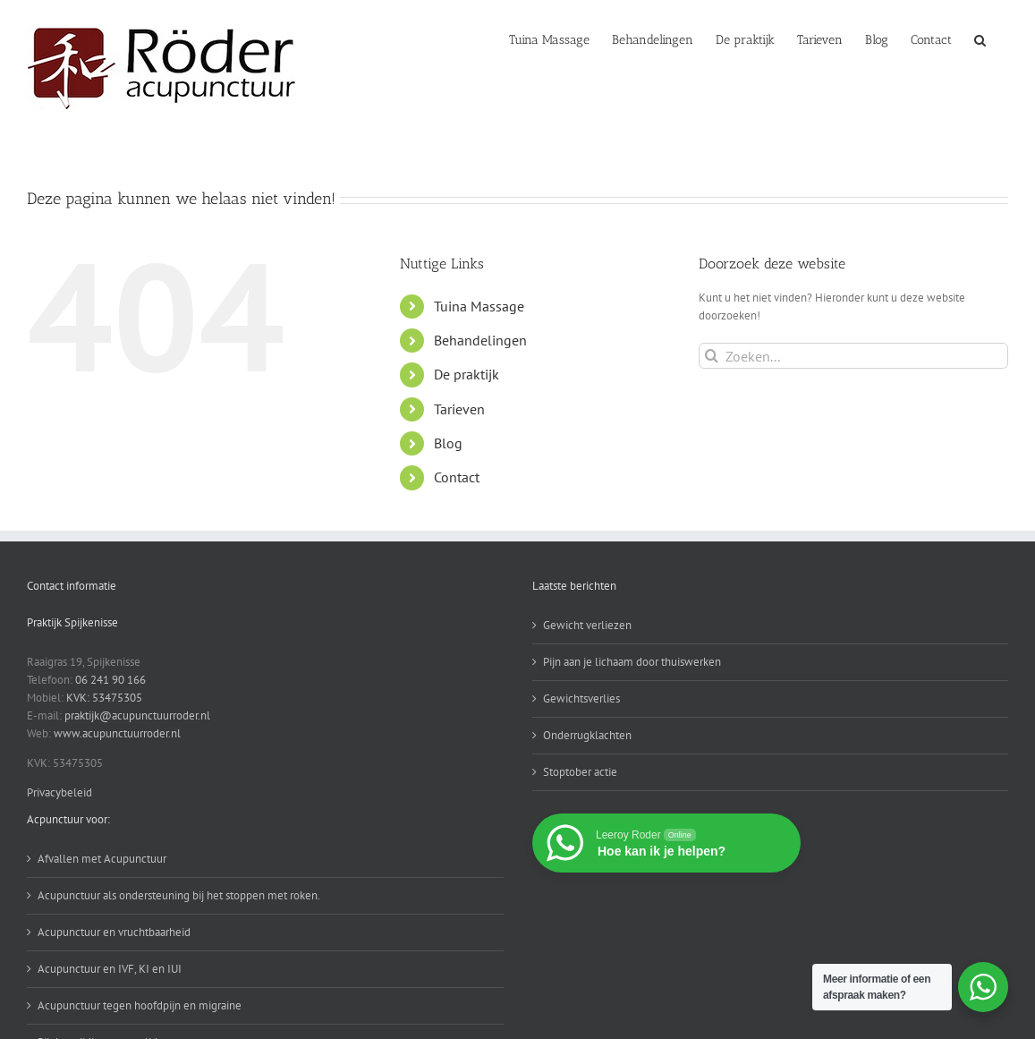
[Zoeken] (712, 356)
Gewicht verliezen (587, 625)
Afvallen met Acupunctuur (102, 858)
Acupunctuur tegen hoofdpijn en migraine (140, 1005)
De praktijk (466, 374)
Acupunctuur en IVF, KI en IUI (110, 968)
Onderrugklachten (587, 735)
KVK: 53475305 (104, 697)
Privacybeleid (59, 792)
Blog (448, 443)
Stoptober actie (580, 771)
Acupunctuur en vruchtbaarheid (114, 932)
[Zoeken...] (853, 356)
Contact (456, 477)
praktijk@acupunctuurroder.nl (137, 715)
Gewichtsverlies (581, 698)
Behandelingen (480, 340)
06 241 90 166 (110, 679)
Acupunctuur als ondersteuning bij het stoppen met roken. (179, 895)
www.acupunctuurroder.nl (117, 733)
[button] (980, 38)
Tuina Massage (479, 306)
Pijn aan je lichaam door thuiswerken (632, 661)
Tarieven (459, 409)
